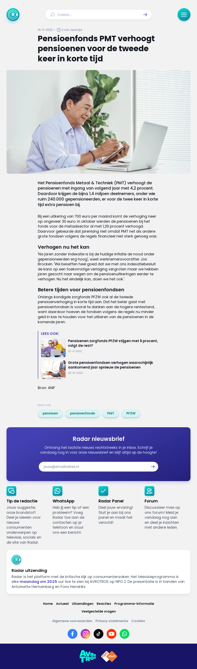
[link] (50, 413)
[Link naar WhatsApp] (124, 634)
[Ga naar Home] (12, 14)
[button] (145, 15)
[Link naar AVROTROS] (87, 656)
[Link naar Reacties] (104, 604)
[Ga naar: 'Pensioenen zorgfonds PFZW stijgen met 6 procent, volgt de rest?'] (100, 348)
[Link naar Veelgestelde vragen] (98, 611)
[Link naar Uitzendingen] (82, 604)
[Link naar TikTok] (98, 634)
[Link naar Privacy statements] (111, 621)
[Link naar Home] (48, 604)
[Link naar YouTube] (111, 634)
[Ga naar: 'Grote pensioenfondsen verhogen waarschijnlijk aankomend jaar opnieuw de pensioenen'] (100, 369)
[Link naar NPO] (109, 656)
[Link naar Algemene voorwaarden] (72, 621)
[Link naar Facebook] (72, 634)
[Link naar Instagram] (85, 634)
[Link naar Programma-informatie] (134, 604)
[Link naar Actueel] (62, 604)
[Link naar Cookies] (138, 621)
